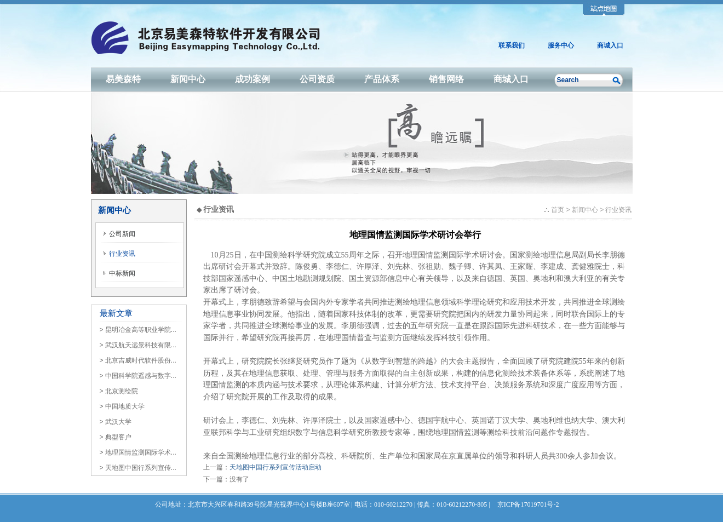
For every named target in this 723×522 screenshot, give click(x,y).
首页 (557, 210)
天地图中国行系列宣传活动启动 (275, 467)
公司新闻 (119, 234)
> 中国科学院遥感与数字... (138, 376)
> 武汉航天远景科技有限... (138, 345)
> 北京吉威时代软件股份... (138, 360)
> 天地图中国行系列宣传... (138, 468)
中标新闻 (119, 273)
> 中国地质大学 (122, 406)
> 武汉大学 (115, 422)
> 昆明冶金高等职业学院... (138, 330)
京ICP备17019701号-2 (528, 504)
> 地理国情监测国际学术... (138, 452)
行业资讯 (119, 253)
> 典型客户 (115, 437)
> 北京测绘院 (119, 391)
